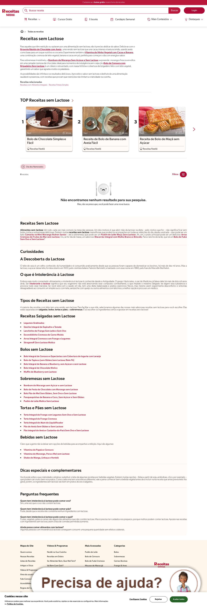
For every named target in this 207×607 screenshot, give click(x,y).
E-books (90, 19)
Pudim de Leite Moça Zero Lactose (118, 235)
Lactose (46, 239)
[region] (103, 599)
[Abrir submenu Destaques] (195, 19)
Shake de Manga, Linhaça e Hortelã (41, 458)
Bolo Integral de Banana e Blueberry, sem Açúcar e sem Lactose (55, 364)
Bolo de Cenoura (92, 557)
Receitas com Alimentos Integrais (33, 85)
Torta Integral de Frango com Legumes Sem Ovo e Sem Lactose (55, 415)
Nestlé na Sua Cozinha (56, 552)
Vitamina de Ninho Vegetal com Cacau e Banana (109, 52)
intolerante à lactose (39, 284)
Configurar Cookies (138, 599)
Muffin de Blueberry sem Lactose (40, 372)
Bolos (116, 552)
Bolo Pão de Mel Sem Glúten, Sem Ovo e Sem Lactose (50, 393)
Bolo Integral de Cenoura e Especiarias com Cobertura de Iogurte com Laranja (63, 356)
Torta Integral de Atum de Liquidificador (44, 423)
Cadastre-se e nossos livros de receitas (104, 2)
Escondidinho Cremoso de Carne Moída (44, 335)
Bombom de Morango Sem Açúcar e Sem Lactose (73, 60)
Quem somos (26, 552)
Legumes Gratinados (34, 323)
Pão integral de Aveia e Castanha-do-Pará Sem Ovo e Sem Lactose (57, 430)
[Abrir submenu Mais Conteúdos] (160, 19)
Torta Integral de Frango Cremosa (40, 419)
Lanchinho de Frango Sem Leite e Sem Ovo (45, 331)
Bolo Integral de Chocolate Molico (41, 368)
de (185, 237)
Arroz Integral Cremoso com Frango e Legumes (48, 339)
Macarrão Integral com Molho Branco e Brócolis (121, 237)
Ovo (33, 239)
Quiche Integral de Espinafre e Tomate (43, 327)
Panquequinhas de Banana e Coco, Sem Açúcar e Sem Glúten (54, 397)
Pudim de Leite (91, 552)
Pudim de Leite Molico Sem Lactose (41, 401)
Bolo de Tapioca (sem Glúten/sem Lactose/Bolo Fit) (49, 360)
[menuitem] (31, 20)
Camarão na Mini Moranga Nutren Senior (46, 235)
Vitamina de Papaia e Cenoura (39, 450)
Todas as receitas (36, 32)
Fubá (22, 239)
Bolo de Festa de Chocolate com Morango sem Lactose (51, 389)
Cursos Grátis (61, 19)
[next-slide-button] (194, 129)
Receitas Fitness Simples (58, 85)
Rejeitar (158, 599)
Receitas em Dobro (55, 557)
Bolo (181, 237)
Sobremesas (119, 557)
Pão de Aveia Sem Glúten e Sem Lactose (44, 427)
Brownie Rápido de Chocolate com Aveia (40, 49)
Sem (28, 239)
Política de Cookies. (15, 604)
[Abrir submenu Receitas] (31, 19)
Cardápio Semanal (122, 19)
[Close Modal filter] (183, 174)
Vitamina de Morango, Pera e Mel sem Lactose (47, 454)
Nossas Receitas (27, 557)
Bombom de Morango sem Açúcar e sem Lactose (48, 385)
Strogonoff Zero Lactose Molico (39, 343)
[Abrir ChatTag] (116, 583)
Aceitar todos (178, 599)
